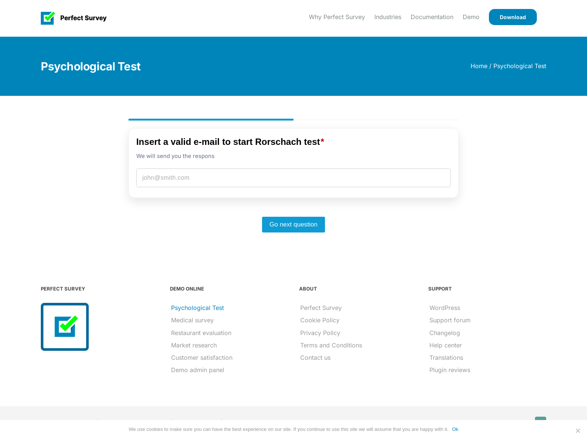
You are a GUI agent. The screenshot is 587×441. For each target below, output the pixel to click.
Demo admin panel (197, 370)
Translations (446, 357)
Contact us (315, 357)
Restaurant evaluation (201, 333)
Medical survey (192, 320)
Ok (455, 429)
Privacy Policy (320, 333)
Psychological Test (197, 307)
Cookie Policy (320, 320)
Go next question (294, 224)
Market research (194, 345)
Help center (445, 345)
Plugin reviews (449, 370)
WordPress (444, 307)
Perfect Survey (321, 307)
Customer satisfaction (201, 357)
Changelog (444, 333)
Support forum (450, 320)
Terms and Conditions (331, 345)
